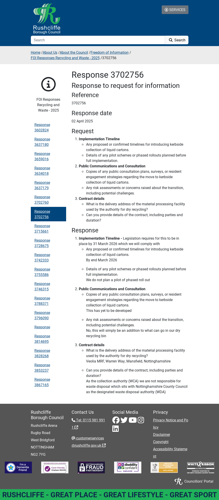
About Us (50, 52)
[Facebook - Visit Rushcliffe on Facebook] (116, 421)
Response (42, 327)
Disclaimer (161, 434)
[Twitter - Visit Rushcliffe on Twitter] (124, 421)
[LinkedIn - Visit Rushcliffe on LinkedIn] (115, 430)
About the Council (74, 52)
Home (35, 52)
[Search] (98, 40)
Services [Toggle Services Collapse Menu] (175, 9)
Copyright (160, 441)
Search (176, 39)
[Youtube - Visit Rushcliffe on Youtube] (133, 421)
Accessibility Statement (170, 452)
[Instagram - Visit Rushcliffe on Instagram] (141, 421)
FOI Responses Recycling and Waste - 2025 (65, 57)
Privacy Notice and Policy (170, 424)
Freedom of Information (110, 52)
